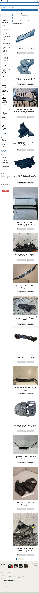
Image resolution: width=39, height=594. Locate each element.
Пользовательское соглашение (21, 577)
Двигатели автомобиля (6, 79)
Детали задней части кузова (6, 82)
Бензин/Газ (3, 140)
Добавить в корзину (21, 52)
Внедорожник (4, 150)
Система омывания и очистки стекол (6, 117)
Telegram (5, 585)
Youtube (5, 586)
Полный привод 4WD (5, 166)
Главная (2, 7)
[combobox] (25, 15)
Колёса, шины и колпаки (6, 88)
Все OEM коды (20, 578)
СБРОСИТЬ (5, 190)
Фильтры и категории (26, 10)
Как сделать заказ (4, 574)
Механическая (4, 154)
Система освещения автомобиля (6, 120)
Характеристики (30, 52)
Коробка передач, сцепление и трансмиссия (6, 91)
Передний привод (4, 162)
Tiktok (5, 583)
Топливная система (6, 126)
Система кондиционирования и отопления (6, 113)
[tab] (6, 19)
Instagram (6, 582)
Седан (2, 146)
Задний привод (4, 163)
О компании (3, 572)
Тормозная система (6, 129)
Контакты (19, 572)
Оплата (2, 575)
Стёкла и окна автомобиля (6, 123)
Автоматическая (4, 156)
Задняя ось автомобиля (6, 85)
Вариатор (3, 158)
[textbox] (25, 15)
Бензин (2, 137)
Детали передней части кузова (6, 20)
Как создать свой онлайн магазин (12, 574)
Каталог (5, 7)
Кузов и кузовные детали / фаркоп (6, 94)
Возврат (2, 578)
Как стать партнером (13, 576)
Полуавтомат (3, 157)
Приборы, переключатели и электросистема (6, 101)
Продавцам (11, 572)
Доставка (2, 577)
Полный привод (4, 165)
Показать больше (3, 151)
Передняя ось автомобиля (6, 98)
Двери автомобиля (6, 77)
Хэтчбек (3, 147)
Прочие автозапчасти (6, 105)
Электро (3, 141)
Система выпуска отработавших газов (6, 110)
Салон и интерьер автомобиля (6, 107)
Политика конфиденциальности (21, 574)
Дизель (3, 139)
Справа (3, 173)
